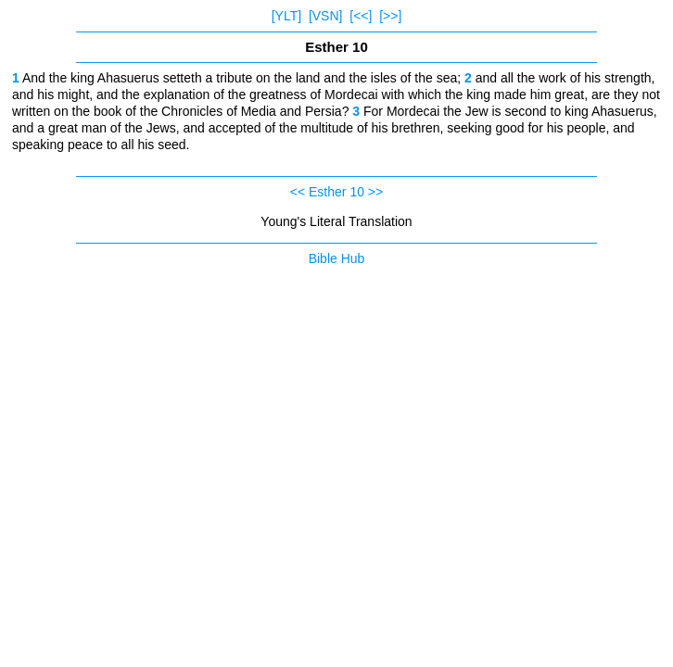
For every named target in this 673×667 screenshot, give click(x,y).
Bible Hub (337, 258)
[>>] (390, 15)
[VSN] (326, 15)
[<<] (360, 15)
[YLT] (286, 15)
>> (375, 191)
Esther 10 (336, 191)
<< (297, 191)
